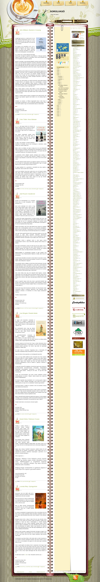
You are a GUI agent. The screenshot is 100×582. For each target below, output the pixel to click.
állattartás (75, 57)
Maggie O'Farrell (76, 192)
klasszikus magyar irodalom (78, 172)
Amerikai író (75, 58)
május (59, 83)
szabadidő (75, 254)
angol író (74, 59)
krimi (74, 181)
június (59, 82)
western (74, 290)
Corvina (74, 86)
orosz (74, 221)
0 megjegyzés (36, 114)
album (74, 53)
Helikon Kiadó (75, 136)
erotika (74, 105)
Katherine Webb (76, 164)
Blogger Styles (49, 578)
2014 (58, 109)
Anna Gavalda (75, 63)
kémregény (75, 167)
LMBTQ (74, 190)
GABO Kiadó (75, 122)
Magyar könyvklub (76, 196)
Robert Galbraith (76, 237)
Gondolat (74, 128)
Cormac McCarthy (76, 85)
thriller (74, 274)
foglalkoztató (75, 117)
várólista (74, 286)
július (59, 80)
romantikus (75, 240)
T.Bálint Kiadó (75, 264)
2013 (58, 111)
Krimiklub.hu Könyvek (77, 182)
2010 (58, 115)
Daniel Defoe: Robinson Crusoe (29, 419)
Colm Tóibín (22, 188)
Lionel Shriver (75, 189)
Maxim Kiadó (75, 203)
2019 (58, 73)
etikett (74, 107)
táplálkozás (75, 265)
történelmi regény (76, 278)
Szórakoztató (82, 2)
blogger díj (75, 72)
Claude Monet (75, 81)
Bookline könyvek (76, 73)
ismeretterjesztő (76, 148)
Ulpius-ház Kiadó (76, 281)
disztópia (74, 94)
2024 (58, 68)
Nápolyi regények (76, 210)
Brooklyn (17, 126)
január (59, 103)
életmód (74, 100)
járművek (74, 149)
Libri (74, 187)
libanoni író (75, 186)
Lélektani (74, 185)
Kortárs (58, 2)
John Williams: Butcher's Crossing (30, 30)
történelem (75, 277)
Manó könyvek (76, 199)
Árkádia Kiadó (75, 64)
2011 (58, 114)
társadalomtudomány (77, 267)
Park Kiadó (22, 114)
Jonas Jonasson (76, 158)
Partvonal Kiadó (76, 227)
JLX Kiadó (75, 153)
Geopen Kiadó (75, 126)
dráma (74, 95)
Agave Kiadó (75, 49)
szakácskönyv (75, 255)
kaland (74, 160)
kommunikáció (75, 176)
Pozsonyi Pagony (76, 231)
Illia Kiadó (75, 145)
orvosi (74, 222)
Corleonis (75, 84)
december (60, 76)
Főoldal (30, 571)
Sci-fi (74, 244)
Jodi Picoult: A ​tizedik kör (27, 194)
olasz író (74, 219)
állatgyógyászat (76, 55)
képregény (75, 168)
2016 (58, 106)
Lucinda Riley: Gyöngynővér (28, 486)
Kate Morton (75, 163)
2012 (58, 112)
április (59, 99)
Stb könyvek (75, 250)
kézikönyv (75, 171)
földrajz (74, 118)
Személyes (75, 256)
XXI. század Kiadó (76, 291)
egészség (75, 96)
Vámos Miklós (75, 285)
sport (74, 247)
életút (74, 103)
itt (24, 554)
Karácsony (75, 162)
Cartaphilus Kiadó (76, 75)
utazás (74, 282)
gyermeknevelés (76, 131)
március (59, 100)
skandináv (75, 245)
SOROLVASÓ (57, 11)
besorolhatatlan (76, 70)
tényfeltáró (75, 268)
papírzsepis (75, 223)
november (60, 77)
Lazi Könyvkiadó (76, 183)
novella (74, 213)
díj (73, 93)
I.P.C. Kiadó (75, 141)
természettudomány (77, 273)
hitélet (74, 137)
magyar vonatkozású (77, 198)
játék (74, 150)
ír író (74, 146)
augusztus (60, 79)
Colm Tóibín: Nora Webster (28, 119)
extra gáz (74, 109)
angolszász (75, 61)
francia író (75, 119)
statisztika (75, 249)
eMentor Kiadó (76, 104)
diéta (74, 91)
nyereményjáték (76, 218)
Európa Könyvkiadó (76, 108)
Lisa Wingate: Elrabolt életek (28, 313)
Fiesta (74, 113)
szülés (74, 262)
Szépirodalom (46, 2)
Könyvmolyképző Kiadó (77, 178)
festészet (74, 112)
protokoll (74, 232)
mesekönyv (75, 204)
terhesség (75, 269)
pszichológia (75, 235)
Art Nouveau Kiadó (76, 66)
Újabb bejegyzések (20, 571)
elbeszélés (75, 98)
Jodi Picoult (26, 308)
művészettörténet (76, 209)
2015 (58, 108)
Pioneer (74, 228)
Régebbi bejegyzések (41, 571)
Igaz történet (75, 144)
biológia (74, 71)
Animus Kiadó (75, 62)
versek (74, 287)
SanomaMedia (76, 242)
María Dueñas (75, 200)
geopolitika (75, 127)
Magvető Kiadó (76, 194)
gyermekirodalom (26, 481)
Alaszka (74, 52)
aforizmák (75, 48)
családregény (75, 89)
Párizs (74, 224)
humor (74, 140)
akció (74, 50)
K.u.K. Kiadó (75, 159)
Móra (74, 208)
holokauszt (75, 139)
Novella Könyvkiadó (77, 214)
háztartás (74, 135)
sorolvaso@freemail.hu (76, 44)
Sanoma (74, 241)
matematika (75, 201)
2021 (58, 71)
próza (74, 233)
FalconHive (29, 578)
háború (74, 132)
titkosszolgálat (75, 276)
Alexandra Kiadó (76, 54)
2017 (58, 105)
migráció (74, 205)
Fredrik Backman (76, 121)
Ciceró (21, 481)
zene (74, 292)
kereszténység (76, 169)
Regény (70, 2)
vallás (74, 283)
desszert (74, 90)
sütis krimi (75, 253)
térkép (74, 272)
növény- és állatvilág (77, 217)
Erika (82, 33)
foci (73, 116)
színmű (74, 259)
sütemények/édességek (77, 251)
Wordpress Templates (36, 578)
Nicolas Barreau (76, 212)
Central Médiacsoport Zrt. (78, 77)
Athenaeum (22, 308)
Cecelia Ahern (75, 76)
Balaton (74, 68)
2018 (58, 74)
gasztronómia (75, 123)
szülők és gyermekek (77, 263)
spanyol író (75, 246)
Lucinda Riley (27, 566)
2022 (58, 70)
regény (25, 114)
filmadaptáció (75, 114)
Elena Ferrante (76, 99)
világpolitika (75, 288)
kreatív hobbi (75, 180)
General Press (22, 566)
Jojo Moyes (75, 157)
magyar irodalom (76, 195)
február (59, 102)
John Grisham (75, 155)
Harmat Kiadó (75, 134)
